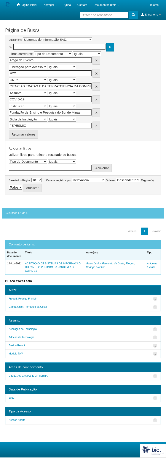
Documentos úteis (106, 4)
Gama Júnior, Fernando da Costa (105, 263)
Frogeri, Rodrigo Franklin (23, 298)
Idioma (155, 4)
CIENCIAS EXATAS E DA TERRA (28, 375)
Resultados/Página (19, 180)
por (10, 47)
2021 (11, 397)
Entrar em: (151, 14)
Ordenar (110, 180)
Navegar (50, 4)
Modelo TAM (16, 353)
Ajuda (67, 4)
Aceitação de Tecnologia (23, 329)
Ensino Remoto (17, 345)
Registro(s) (147, 180)
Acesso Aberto (17, 419)
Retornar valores (23, 134)
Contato (82, 4)
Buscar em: (15, 39)
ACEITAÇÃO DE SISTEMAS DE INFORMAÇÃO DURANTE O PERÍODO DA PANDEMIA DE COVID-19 (53, 267)
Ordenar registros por (58, 180)
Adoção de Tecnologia (21, 337)
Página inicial (27, 4)
